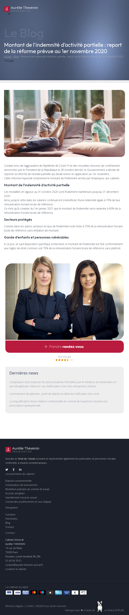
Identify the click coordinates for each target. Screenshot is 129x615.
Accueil (7, 56)
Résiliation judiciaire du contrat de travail (27, 489)
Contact (9, 527)
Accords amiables (15, 493)
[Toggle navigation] (9, 14)
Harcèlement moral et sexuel (21, 497)
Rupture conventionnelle (18, 480)
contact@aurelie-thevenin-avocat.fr (24, 564)
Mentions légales (14, 606)
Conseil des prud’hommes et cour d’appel (28, 501)
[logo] (64, 9)
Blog (16, 56)
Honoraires (11, 518)
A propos (10, 514)
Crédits (30, 606)
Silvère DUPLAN (115, 610)
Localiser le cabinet (15, 569)
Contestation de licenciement (21, 485)
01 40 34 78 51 (13, 560)
